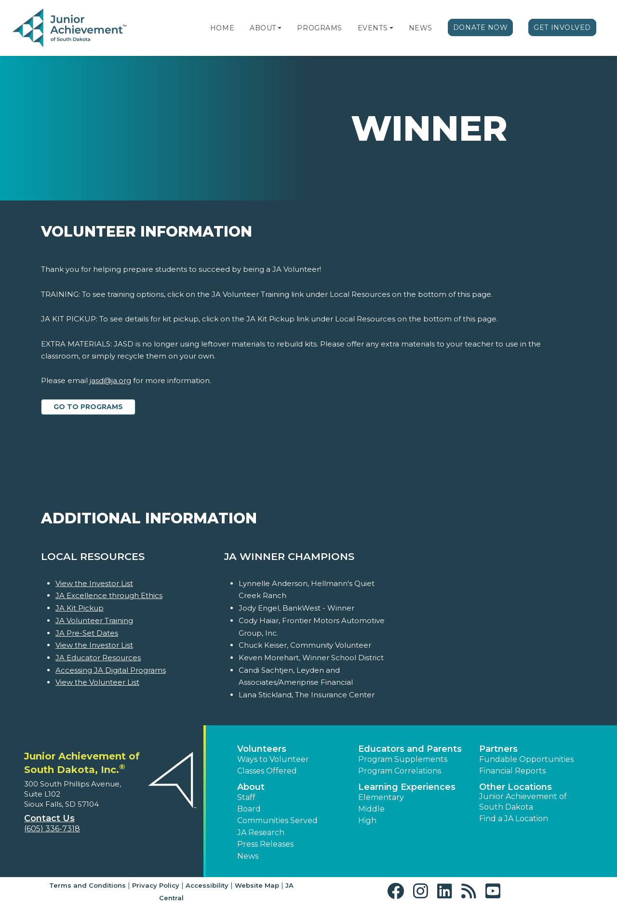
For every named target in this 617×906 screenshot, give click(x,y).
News (420, 28)
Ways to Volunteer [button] (273, 759)
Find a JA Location (513, 818)
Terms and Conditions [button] (87, 885)
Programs (319, 28)
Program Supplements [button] (402, 759)
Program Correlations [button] (399, 770)
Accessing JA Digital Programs (110, 670)
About (263, 28)
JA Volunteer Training (94, 620)
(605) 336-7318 (52, 828)
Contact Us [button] (49, 818)
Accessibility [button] (207, 885)
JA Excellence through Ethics (108, 595)
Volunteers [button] (261, 749)
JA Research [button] (260, 832)
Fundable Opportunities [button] (526, 759)
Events (373, 28)
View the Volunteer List (97, 682)
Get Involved (562, 27)
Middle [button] (371, 808)
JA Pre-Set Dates (86, 633)
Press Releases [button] (265, 844)
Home (222, 28)
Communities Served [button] (277, 820)
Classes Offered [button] (267, 770)
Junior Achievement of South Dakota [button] (523, 802)
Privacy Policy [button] (155, 885)
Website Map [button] (257, 885)
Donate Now (480, 27)
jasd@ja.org (110, 380)
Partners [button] (498, 749)
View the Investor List (94, 583)
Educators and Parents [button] (410, 749)
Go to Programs (88, 406)
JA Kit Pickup (79, 608)
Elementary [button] (381, 797)
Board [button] (249, 808)
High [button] (367, 820)
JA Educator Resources (98, 657)
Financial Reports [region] (512, 770)
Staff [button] (246, 797)
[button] (280, 28)
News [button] (247, 856)
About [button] (251, 787)
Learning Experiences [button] (407, 787)
